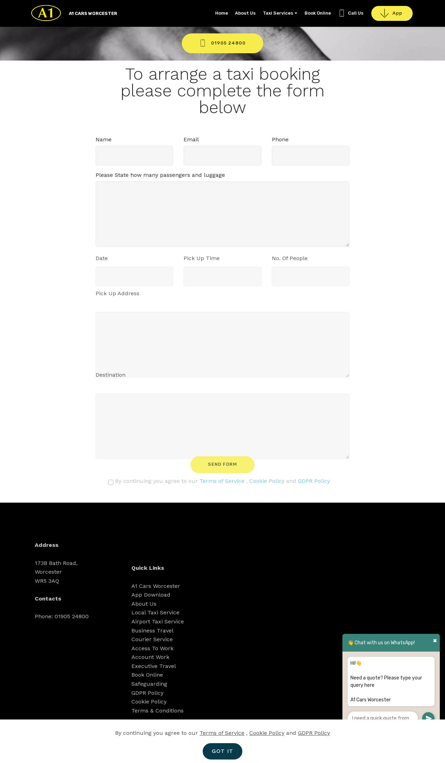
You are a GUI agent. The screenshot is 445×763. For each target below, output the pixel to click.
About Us (245, 13)
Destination (111, 376)
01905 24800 (222, 43)
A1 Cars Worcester (155, 631)
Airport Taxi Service (157, 666)
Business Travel (152, 675)
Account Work (150, 702)
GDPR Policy (314, 483)
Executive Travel (153, 711)
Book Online (318, 13)
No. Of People (290, 260)
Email (191, 139)
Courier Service (152, 684)
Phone (280, 139)
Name (104, 139)
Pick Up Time (202, 260)
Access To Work (152, 693)
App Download (150, 640)
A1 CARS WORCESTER (93, 13)
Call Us (350, 13)
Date (102, 260)
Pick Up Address (117, 295)
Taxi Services (278, 13)
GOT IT (222, 751)
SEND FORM (222, 468)
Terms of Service (222, 483)
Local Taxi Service (155, 657)
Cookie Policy (266, 483)
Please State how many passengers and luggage (160, 175)
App (392, 13)
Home (221, 13)
